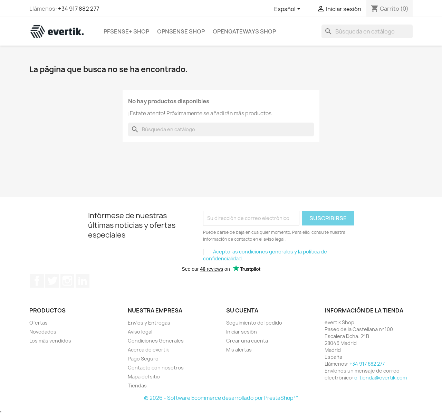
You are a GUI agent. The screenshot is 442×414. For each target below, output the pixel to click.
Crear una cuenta (247, 340)
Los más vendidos (50, 340)
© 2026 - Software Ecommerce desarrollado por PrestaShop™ (221, 398)
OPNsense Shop (181, 31)
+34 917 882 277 (78, 8)
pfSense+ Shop (126, 31)
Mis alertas (239, 349)
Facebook (37, 281)
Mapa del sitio (144, 376)
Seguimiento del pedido (254, 322)
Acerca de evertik (148, 349)
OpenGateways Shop (244, 31)
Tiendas (137, 385)
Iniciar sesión (241, 331)
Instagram (67, 281)
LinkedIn (82, 281)
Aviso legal (140, 331)
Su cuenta (242, 310)
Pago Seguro (143, 358)
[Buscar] (367, 31)
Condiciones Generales (156, 340)
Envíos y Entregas (149, 322)
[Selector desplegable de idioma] (288, 9)
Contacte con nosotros (156, 367)
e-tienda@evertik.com (380, 377)
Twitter (52, 281)
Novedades (42, 331)
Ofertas (38, 322)
